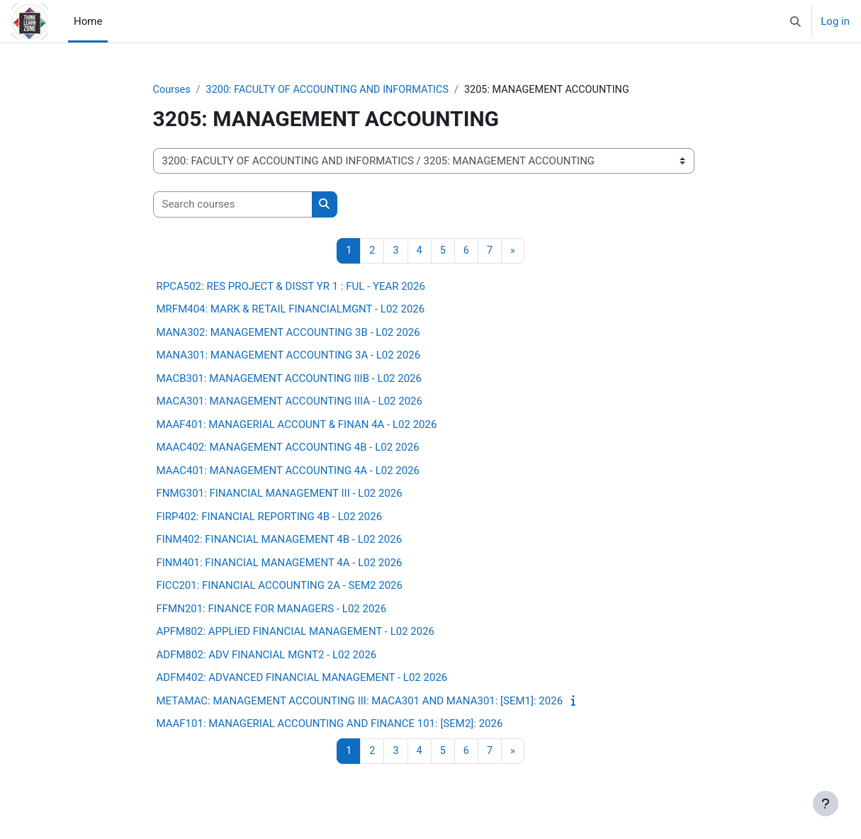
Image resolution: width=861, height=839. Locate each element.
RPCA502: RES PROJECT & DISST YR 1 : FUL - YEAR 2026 (291, 287)
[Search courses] (233, 205)
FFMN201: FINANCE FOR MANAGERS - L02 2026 (272, 609)
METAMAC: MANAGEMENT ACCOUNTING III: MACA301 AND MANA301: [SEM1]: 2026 (360, 701)
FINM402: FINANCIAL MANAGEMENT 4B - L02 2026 (280, 540)
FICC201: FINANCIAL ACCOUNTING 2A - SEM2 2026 (280, 586)
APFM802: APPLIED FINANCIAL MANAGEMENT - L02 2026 (296, 632)
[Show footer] (825, 803)
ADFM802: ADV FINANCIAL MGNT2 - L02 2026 (267, 655)
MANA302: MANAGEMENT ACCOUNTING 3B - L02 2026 (288, 333)
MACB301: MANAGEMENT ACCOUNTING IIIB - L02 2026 (289, 379)
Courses (172, 90)
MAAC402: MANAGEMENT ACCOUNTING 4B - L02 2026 (288, 448)
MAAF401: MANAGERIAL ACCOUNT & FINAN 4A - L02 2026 (297, 425)
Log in (835, 21)
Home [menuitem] (88, 21)
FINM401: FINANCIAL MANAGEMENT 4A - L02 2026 (280, 563)
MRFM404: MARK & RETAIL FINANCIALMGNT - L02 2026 (291, 310)
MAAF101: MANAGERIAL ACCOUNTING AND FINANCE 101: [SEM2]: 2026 (330, 725)
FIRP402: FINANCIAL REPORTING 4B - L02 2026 (270, 517)
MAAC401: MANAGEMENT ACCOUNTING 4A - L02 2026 (288, 471)
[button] (796, 21)
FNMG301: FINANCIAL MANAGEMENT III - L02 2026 (280, 494)
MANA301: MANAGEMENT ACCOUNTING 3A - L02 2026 (289, 356)
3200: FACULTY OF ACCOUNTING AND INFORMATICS (333, 90)
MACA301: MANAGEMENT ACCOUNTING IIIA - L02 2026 (289, 402)
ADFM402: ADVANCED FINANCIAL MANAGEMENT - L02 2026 (302, 678)
